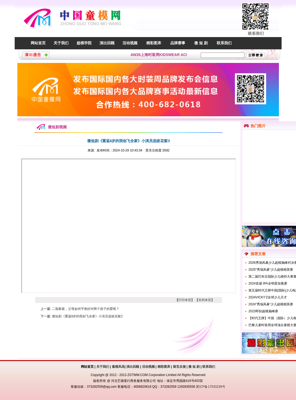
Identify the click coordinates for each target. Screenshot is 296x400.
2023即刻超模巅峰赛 (263, 311)
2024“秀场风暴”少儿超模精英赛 (270, 304)
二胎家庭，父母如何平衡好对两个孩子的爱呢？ (85, 309)
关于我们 (61, 43)
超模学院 (84, 43)
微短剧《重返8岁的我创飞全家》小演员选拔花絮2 (87, 316)
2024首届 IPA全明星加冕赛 (267, 283)
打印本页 (184, 300)
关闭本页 (204, 300)
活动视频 (130, 43)
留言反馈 (179, 367)
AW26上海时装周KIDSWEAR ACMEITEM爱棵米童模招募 (180, 55)
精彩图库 (153, 43)
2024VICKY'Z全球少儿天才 (267, 297)
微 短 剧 (201, 43)
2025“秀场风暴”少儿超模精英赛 (270, 269)
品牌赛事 (177, 43)
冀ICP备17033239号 (210, 387)
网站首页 (38, 43)
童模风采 (118, 367)
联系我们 (224, 43)
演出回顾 (107, 43)
